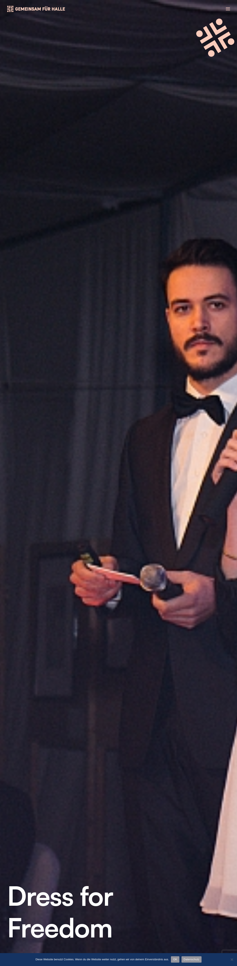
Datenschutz (194, 903)
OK (175, 959)
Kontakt (190, 888)
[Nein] (232, 959)
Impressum (193, 896)
